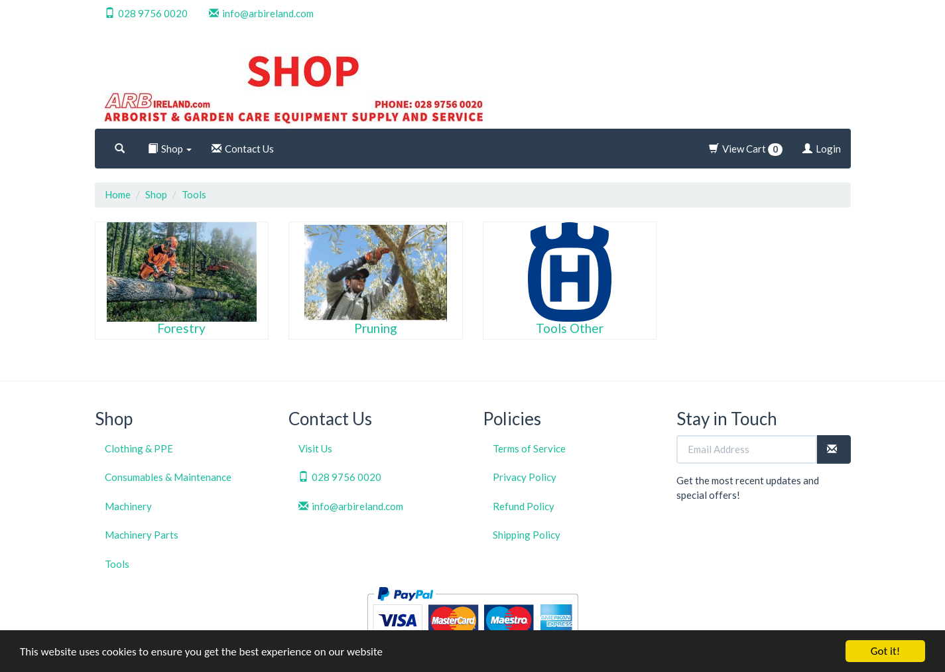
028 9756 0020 (146, 13)
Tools (194, 194)
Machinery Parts (141, 535)
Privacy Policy (524, 477)
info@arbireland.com (261, 13)
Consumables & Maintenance (168, 477)
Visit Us (315, 448)
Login (821, 149)
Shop (170, 149)
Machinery (128, 506)
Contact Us (243, 149)
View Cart (746, 149)
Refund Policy (523, 506)
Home (118, 194)
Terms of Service (529, 448)
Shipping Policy (526, 535)
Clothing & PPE (139, 448)
